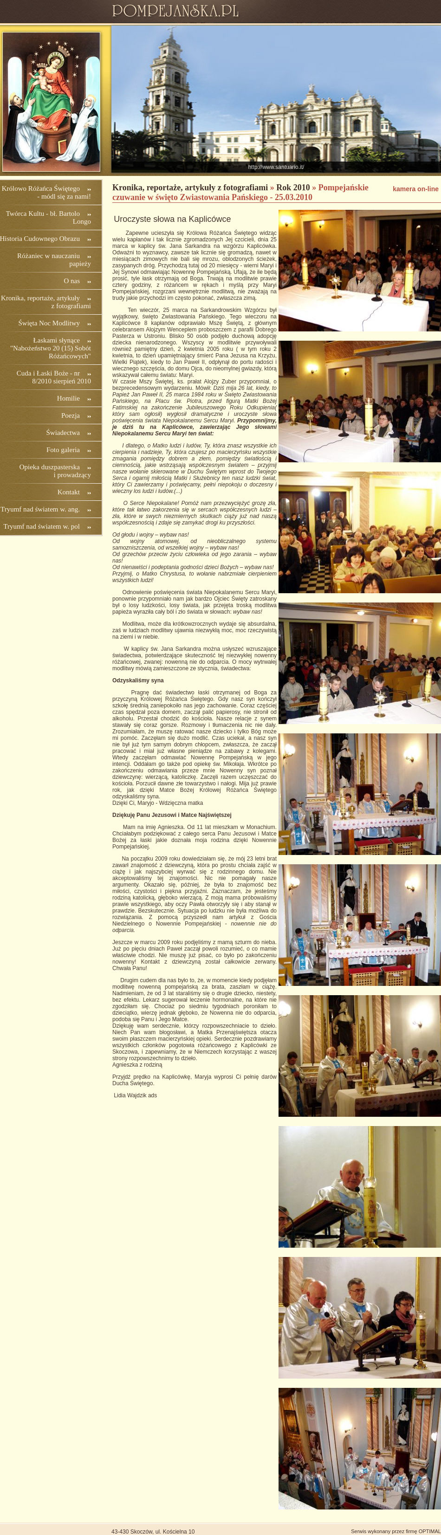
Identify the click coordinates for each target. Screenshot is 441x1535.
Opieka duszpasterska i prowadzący (55, 471)
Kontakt (69, 492)
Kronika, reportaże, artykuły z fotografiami (190, 187)
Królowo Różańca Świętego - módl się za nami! (46, 192)
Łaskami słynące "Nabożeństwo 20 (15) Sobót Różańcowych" (50, 348)
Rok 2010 (293, 187)
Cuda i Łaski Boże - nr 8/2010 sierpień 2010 (54, 377)
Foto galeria (63, 449)
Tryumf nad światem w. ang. (40, 509)
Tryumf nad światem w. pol (41, 526)
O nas (72, 281)
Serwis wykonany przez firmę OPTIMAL (396, 1531)
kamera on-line (416, 189)
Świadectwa (63, 432)
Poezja (70, 415)
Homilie (68, 398)
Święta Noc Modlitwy (49, 323)
